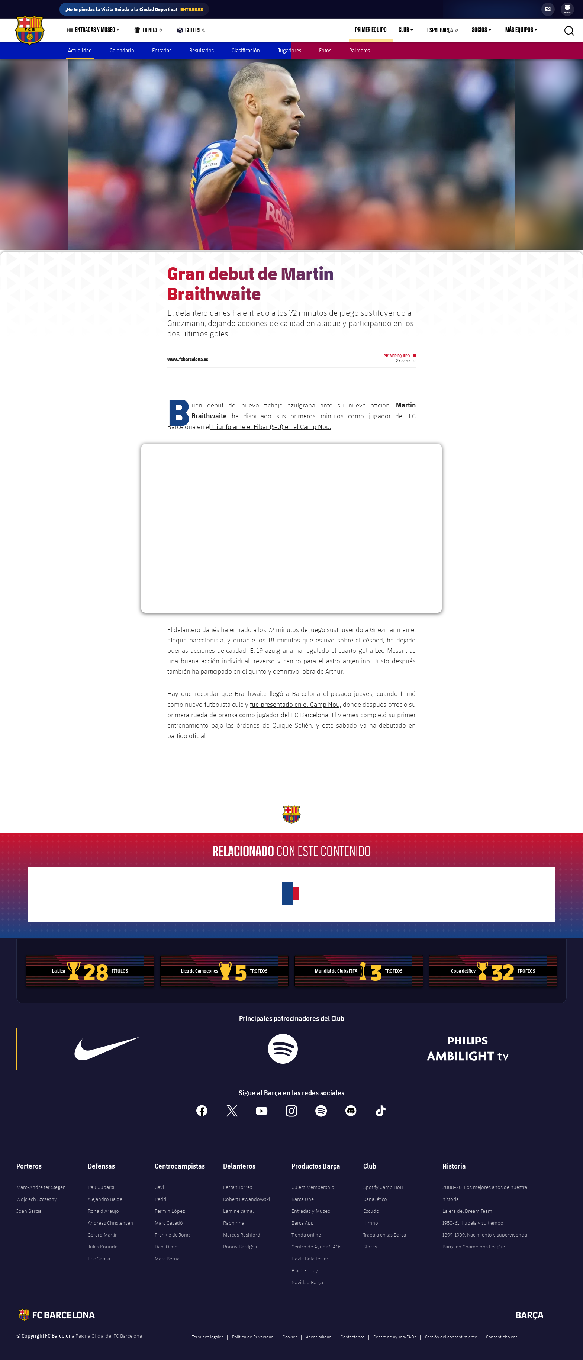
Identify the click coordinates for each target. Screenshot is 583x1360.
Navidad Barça (307, 1279)
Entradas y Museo (311, 1208)
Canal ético (375, 1196)
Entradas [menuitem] (161, 50)
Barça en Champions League (473, 1243)
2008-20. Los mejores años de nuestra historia (484, 1190)
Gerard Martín (103, 1231)
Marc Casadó (169, 1219)
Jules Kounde (102, 1243)
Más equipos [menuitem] (519, 30)
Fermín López (170, 1208)
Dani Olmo (166, 1243)
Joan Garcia (29, 1208)
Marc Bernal (168, 1255)
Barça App (303, 1219)
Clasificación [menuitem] (246, 50)
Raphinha (233, 1219)
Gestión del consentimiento (451, 1333)
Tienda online (306, 1231)
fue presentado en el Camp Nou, (295, 701)
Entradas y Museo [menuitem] (95, 30)
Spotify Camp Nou (383, 1184)
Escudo (371, 1208)
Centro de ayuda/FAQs (394, 1333)
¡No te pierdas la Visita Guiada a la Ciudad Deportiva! (134, 9)
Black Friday (305, 1267)
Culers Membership (313, 1184)
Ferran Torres (237, 1184)
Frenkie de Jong (172, 1231)
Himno (370, 1219)
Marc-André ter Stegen (41, 1184)
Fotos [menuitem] (325, 50)
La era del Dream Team (467, 1208)
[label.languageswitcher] (548, 9)
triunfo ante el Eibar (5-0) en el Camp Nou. (270, 423)
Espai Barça (440, 30)
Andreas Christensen (110, 1219)
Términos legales (207, 1333)
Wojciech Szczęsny (36, 1196)
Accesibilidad (319, 1333)
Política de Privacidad (253, 1333)
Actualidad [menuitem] (80, 50)
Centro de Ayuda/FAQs (316, 1243)
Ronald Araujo (103, 1208)
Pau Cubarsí (101, 1184)
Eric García (99, 1255)
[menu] (567, 9)
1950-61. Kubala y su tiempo (472, 1219)
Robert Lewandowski (246, 1196)
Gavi (159, 1184)
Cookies (290, 1333)
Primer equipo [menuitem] (371, 30)
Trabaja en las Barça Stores (384, 1237)
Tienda (145, 32)
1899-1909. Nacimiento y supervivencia (484, 1231)
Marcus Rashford (241, 1231)
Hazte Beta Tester (310, 1255)
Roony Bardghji (240, 1243)
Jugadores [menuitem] (289, 50)
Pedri (160, 1196)
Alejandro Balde (105, 1196)
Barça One (303, 1196)
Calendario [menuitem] (122, 50)
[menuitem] (567, 7)
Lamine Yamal (238, 1208)
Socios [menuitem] (479, 30)
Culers (189, 32)
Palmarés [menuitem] (359, 50)
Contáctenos (352, 1333)
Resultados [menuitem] (201, 50)
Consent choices (501, 1333)
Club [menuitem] (404, 30)
